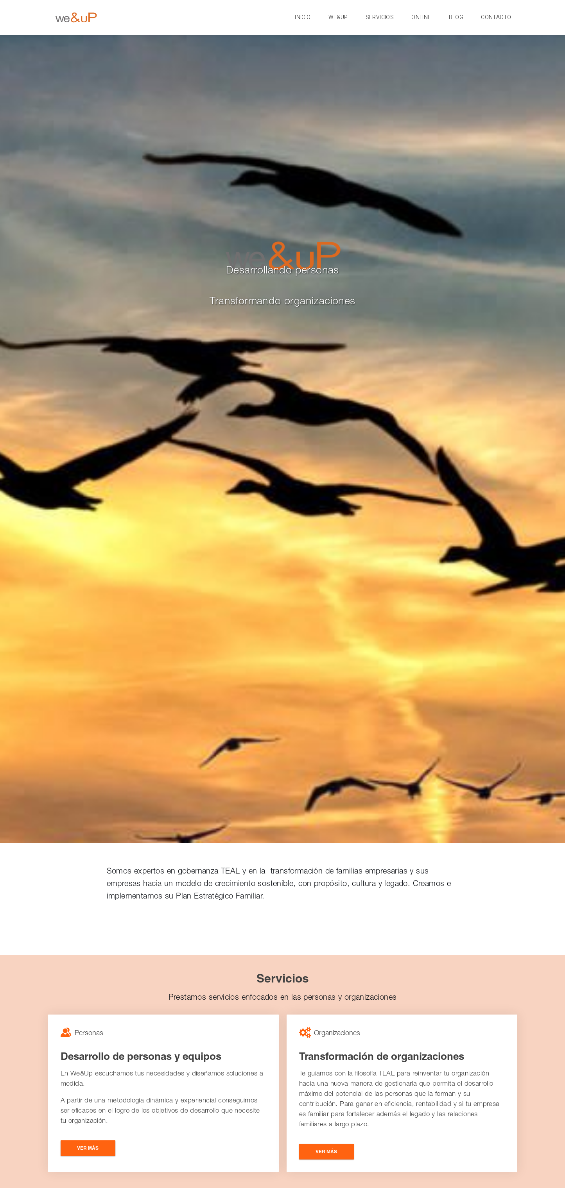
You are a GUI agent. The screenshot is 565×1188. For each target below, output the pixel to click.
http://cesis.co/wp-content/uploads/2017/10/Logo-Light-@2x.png (73, 17)
